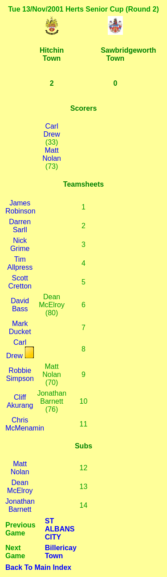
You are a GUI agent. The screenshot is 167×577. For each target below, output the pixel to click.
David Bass (20, 305)
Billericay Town (61, 552)
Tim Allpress (20, 263)
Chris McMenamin (24, 424)
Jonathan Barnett (20, 505)
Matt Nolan (51, 154)
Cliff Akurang (20, 401)
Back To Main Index (38, 567)
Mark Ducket (20, 327)
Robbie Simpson (20, 374)
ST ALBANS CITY (60, 529)
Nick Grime (20, 244)
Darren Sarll (20, 226)
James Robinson (20, 207)
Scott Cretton (19, 282)
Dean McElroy (20, 486)
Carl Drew (51, 130)
